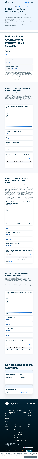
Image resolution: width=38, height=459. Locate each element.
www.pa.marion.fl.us (23, 392)
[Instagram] (27, 403)
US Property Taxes (11, 6)
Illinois (29, 415)
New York (30, 416)
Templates (16, 437)
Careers (6, 429)
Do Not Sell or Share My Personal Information (12, 452)
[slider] (6, 54)
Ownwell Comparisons (18, 427)
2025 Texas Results (18, 426)
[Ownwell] (9, 2)
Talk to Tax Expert (8, 421)
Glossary (16, 438)
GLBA (16, 450)
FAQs (29, 427)
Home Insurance (8, 418)
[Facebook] (21, 403)
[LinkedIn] (24, 403)
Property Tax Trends (18, 434)
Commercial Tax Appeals (10, 413)
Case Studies (16, 431)
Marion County (22, 6)
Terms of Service (12, 450)
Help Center (30, 426)
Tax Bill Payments (8, 415)
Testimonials (16, 435)
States (29, 408)
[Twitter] (31, 403)
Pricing (6, 427)
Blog (15, 429)
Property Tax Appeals (9, 410)
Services (7, 408)
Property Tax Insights (18, 432)
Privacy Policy (7, 450)
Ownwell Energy (8, 416)
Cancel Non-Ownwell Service (20, 440)
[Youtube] (34, 403)
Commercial (19, 413)
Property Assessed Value (10, 48)
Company (7, 424)
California (30, 410)
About (6, 426)
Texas (29, 418)
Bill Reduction (8, 420)
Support (29, 424)
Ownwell (10, 166)
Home (6, 6)
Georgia (29, 413)
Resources (16, 424)
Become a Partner (8, 431)
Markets (19, 408)
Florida (17, 6)
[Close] (36, 457)
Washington (30, 420)
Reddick (27, 6)
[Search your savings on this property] (30, 159)
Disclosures (11, 451)
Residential (19, 410)
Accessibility (7, 451)
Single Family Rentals (21, 412)
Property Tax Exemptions (10, 412)
